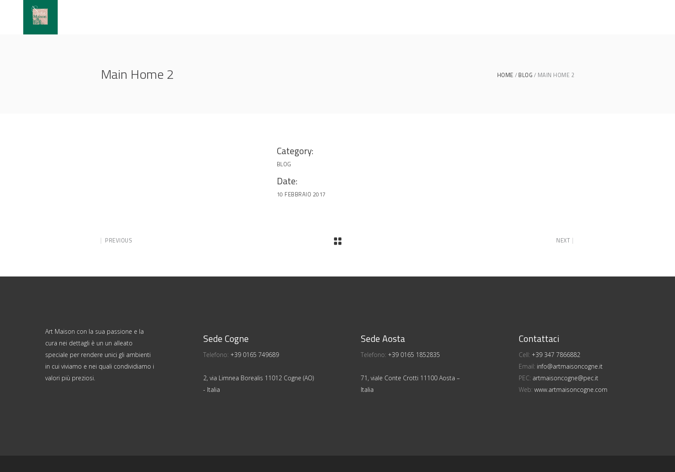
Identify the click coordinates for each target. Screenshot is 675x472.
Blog (525, 75)
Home (505, 75)
